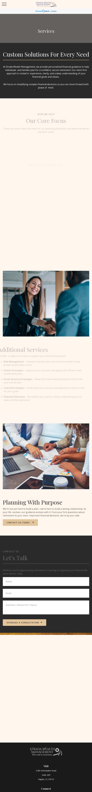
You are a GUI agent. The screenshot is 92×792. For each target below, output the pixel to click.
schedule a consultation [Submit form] (23, 622)
